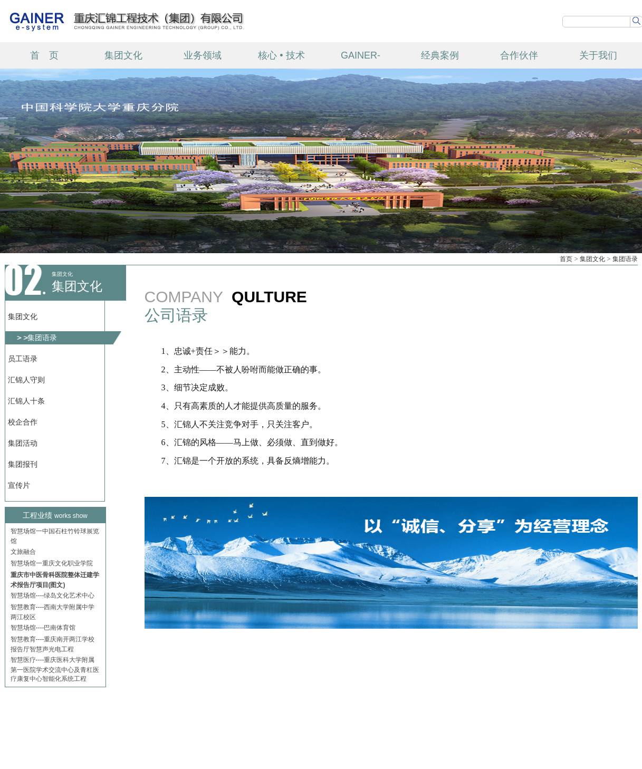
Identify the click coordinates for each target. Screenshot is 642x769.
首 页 (44, 55)
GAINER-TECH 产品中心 (361, 59)
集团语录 (625, 259)
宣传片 (19, 485)
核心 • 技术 (281, 55)
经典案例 (440, 55)
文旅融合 (23, 553)
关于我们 (598, 55)
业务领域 (203, 55)
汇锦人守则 (26, 380)
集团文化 (123, 55)
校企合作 (22, 422)
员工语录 (22, 358)
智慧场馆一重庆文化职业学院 (52, 565)
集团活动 (22, 443)
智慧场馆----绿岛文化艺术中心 (53, 597)
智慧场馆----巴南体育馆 (43, 629)
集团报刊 (22, 464)
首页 (566, 259)
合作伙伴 (519, 55)
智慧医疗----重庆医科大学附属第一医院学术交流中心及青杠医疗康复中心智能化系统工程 (55, 671)
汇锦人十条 (26, 401)
